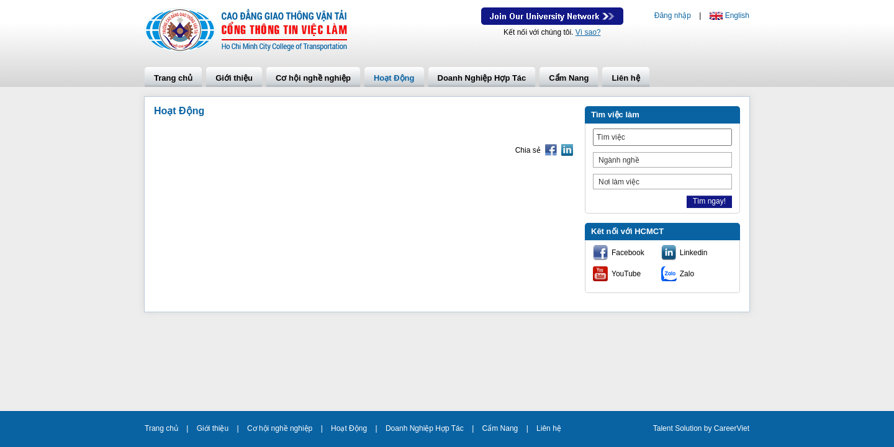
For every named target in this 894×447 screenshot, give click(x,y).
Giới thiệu (234, 78)
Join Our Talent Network (552, 16)
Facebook (628, 252)
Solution (689, 428)
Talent (664, 428)
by (709, 428)
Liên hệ (625, 78)
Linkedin (694, 252)
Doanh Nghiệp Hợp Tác (482, 78)
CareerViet (731, 428)
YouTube (626, 273)
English (737, 15)
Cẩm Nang (569, 78)
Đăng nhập (672, 15)
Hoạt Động (394, 78)
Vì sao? (588, 32)
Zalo (687, 273)
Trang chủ (173, 78)
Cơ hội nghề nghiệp (313, 78)
